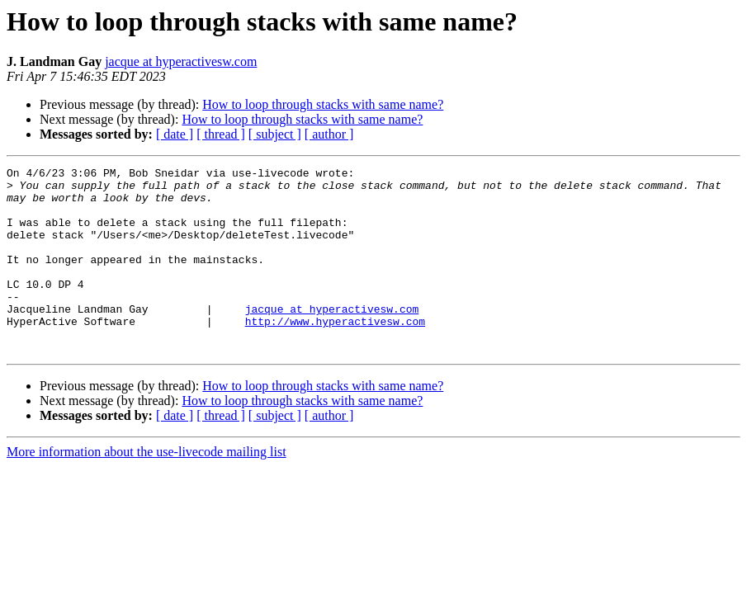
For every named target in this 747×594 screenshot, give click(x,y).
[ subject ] (274, 134)
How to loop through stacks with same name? (322, 104)
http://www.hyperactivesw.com (335, 353)
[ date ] (174, 134)
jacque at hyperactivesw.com (181, 61)
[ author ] (329, 134)
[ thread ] (220, 134)
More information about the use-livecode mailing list (146, 489)
